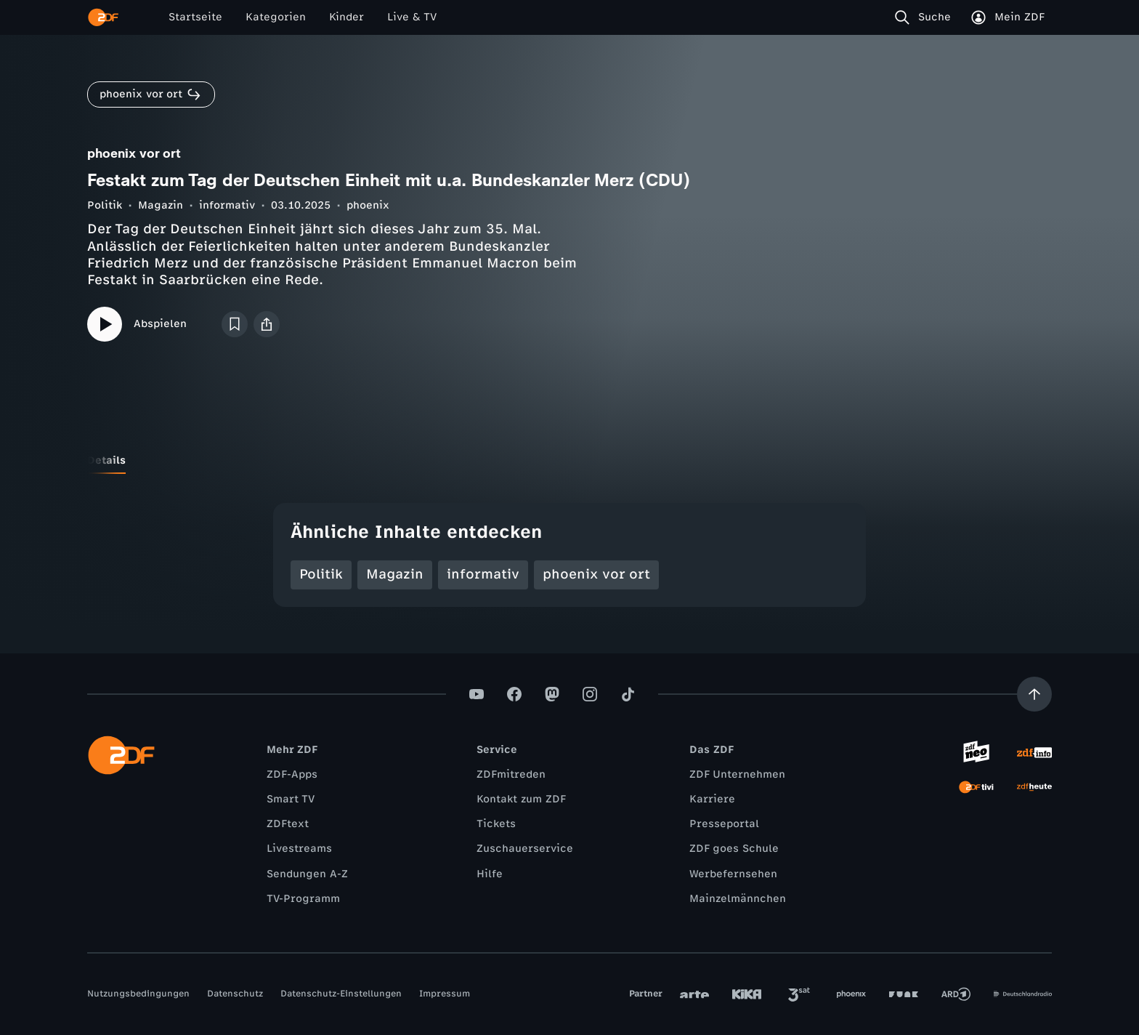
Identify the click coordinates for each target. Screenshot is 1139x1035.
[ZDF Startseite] (103, 17)
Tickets (496, 824)
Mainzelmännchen (737, 899)
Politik (104, 205)
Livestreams (299, 848)
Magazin (160, 205)
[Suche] (925, 17)
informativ (227, 205)
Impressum (444, 993)
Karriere (712, 799)
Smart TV (291, 799)
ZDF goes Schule (734, 848)
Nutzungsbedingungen (138, 993)
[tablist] (569, 461)
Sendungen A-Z (307, 874)
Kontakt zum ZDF (521, 799)
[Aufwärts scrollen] (1034, 694)
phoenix (367, 205)
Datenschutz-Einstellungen (341, 993)
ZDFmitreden (511, 774)
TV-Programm (303, 899)
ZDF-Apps (292, 774)
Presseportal (724, 824)
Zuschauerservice (525, 848)
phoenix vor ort (596, 574)
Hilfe (490, 874)
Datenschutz (235, 993)
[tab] (106, 461)
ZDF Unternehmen (737, 774)
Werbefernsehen (733, 874)
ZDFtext (288, 824)
